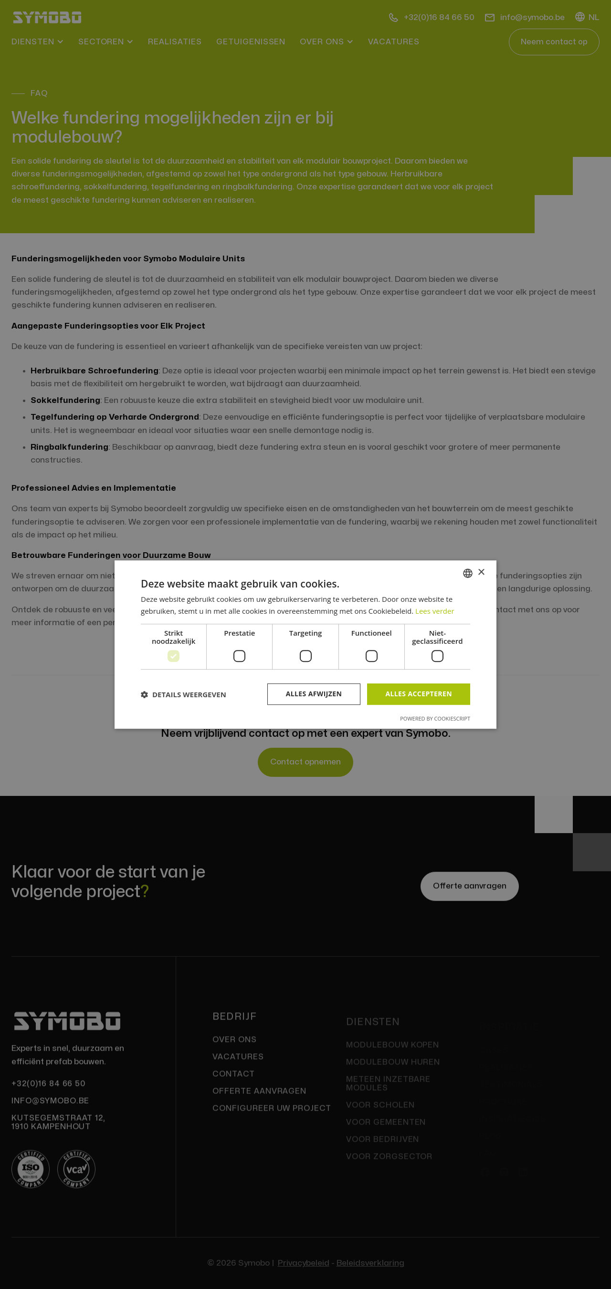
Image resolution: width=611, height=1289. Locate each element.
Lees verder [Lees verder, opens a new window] (434, 611)
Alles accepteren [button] (418, 694)
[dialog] (305, 644)
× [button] (481, 572)
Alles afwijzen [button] (314, 694)
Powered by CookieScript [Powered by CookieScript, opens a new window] (435, 718)
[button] (183, 694)
